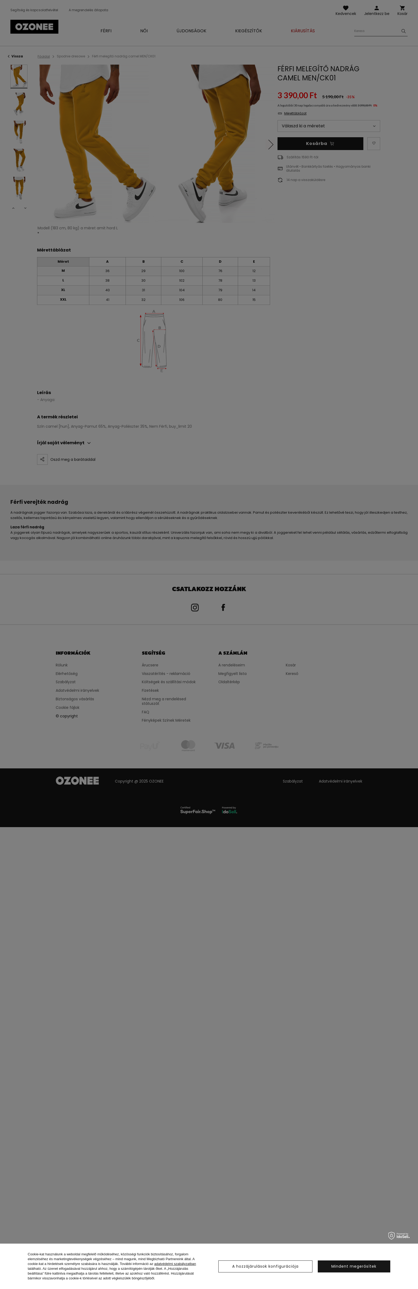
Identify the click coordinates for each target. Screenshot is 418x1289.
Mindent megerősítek (353, 1266)
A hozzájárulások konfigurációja (265, 1266)
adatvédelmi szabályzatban (175, 1264)
